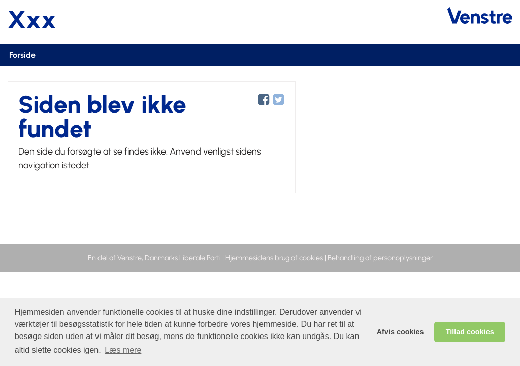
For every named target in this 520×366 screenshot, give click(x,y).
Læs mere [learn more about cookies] (123, 350)
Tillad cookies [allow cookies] (470, 332)
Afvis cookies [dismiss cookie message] (400, 332)
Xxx (32, 19)
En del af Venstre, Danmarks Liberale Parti (154, 257)
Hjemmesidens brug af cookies (274, 257)
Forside (22, 55)
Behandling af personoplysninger (380, 257)
